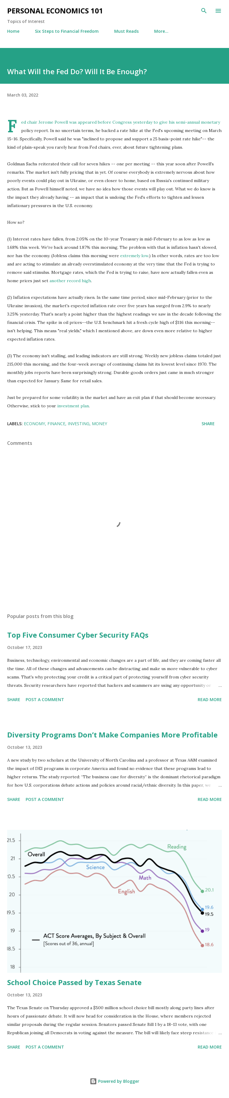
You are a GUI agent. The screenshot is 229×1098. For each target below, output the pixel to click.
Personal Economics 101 (55, 10)
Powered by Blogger (114, 1081)
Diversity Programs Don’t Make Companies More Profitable (112, 735)
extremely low (134, 255)
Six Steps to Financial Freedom (67, 31)
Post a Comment (45, 699)
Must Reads (126, 31)
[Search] (204, 10)
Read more (210, 699)
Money (99, 423)
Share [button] (208, 423)
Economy (34, 423)
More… (161, 31)
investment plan (73, 406)
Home (13, 31)
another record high (70, 280)
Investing (78, 423)
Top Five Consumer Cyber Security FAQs (77, 635)
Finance (56, 423)
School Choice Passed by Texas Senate (74, 982)
